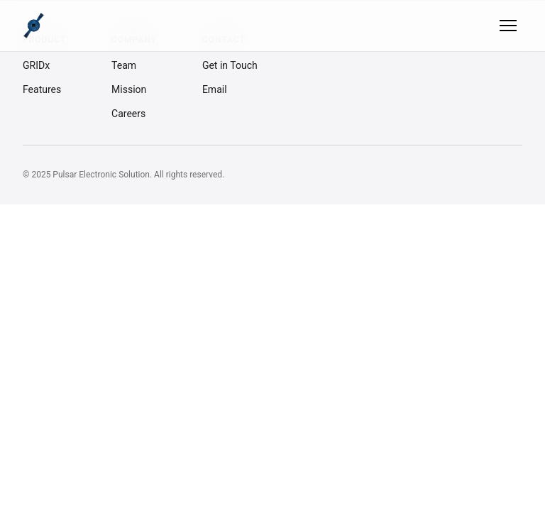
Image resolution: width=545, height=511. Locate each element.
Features (42, 89)
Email (214, 89)
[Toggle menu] (508, 25)
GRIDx (36, 65)
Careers (128, 113)
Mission (128, 89)
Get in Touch (230, 65)
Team (123, 65)
